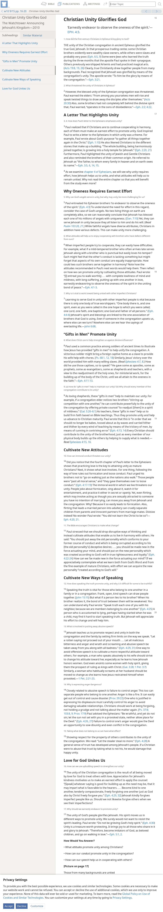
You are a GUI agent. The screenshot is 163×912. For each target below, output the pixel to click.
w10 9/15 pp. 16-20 (13, 11)
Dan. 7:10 (132, 218)
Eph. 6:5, (93, 56)
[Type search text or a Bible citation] (131, 4)
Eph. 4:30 (148, 823)
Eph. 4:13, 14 (118, 430)
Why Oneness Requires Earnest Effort (24, 52)
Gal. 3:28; (128, 667)
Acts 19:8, (70, 68)
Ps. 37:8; (144, 710)
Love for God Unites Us (16, 88)
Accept (9, 906)
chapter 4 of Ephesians (97, 172)
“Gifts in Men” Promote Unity (19, 61)
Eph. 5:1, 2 (116, 834)
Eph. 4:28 (141, 741)
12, (107, 358)
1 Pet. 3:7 (140, 667)
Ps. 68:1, (100, 358)
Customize (37, 906)
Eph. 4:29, (125, 648)
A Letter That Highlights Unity (20, 43)
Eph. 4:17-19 (84, 485)
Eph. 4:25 (146, 609)
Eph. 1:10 (94, 142)
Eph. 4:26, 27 (84, 721)
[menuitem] (5, 4)
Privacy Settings (122, 897)
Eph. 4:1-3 (91, 287)
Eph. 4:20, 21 (71, 519)
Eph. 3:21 (94, 79)
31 (133, 648)
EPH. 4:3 (73, 32)
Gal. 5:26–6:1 (88, 411)
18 (111, 358)
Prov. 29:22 (116, 698)
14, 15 (95, 165)
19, (78, 68)
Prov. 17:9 (79, 713)
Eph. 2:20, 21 (143, 150)
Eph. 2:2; (141, 107)
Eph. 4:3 (85, 207)
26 (81, 68)
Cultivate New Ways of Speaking (21, 79)
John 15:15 (82, 597)
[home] (5, 4)
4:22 (148, 107)
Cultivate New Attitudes (16, 70)
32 (118, 795)
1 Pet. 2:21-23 (86, 678)
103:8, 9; (68, 713)
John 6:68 (90, 326)
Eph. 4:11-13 (85, 380)
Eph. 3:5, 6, (84, 165)
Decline (21, 906)
